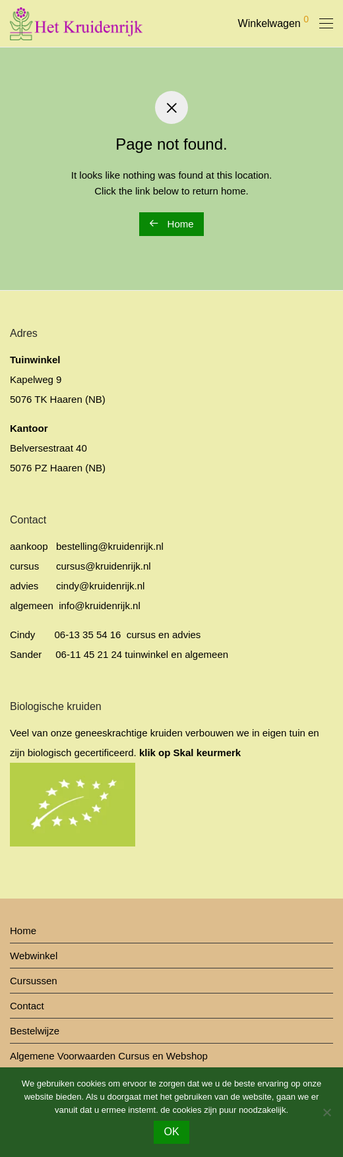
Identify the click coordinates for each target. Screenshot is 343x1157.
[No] (326, 1112)
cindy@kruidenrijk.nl (100, 585)
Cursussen (33, 980)
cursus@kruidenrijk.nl (103, 566)
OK (171, 1131)
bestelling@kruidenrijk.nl (110, 546)
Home (171, 223)
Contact (27, 1005)
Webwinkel (33, 955)
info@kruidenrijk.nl (98, 605)
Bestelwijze (34, 1030)
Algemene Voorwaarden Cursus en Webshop (109, 1055)
